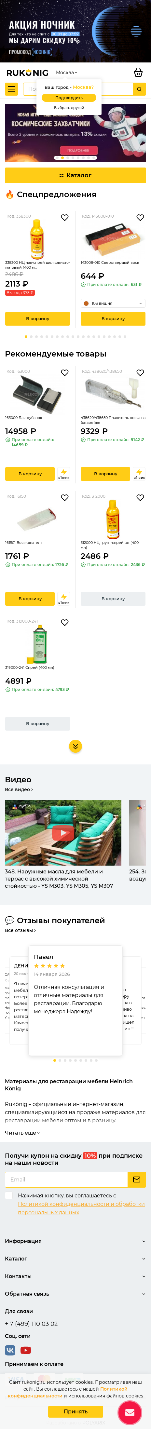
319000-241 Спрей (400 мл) (29, 667)
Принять (76, 1412)
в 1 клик (63, 474)
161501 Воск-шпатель (23, 542)
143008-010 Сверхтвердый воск (110, 262)
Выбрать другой (69, 108)
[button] (57, 157)
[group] (75, 133)
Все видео (19, 789)
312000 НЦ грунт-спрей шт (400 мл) (110, 545)
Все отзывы (21, 930)
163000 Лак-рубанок (23, 417)
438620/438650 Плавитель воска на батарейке (113, 420)
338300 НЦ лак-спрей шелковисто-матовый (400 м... (37, 265)
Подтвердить (69, 97)
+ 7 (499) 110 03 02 (31, 1324)
